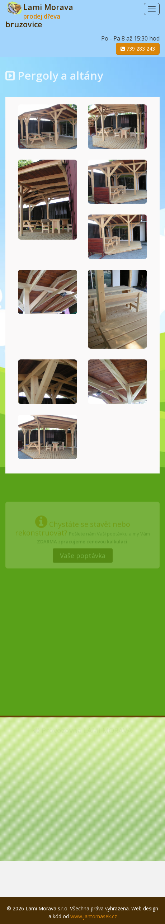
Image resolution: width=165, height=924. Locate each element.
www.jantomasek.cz (93, 916)
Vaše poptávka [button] (82, 554)
